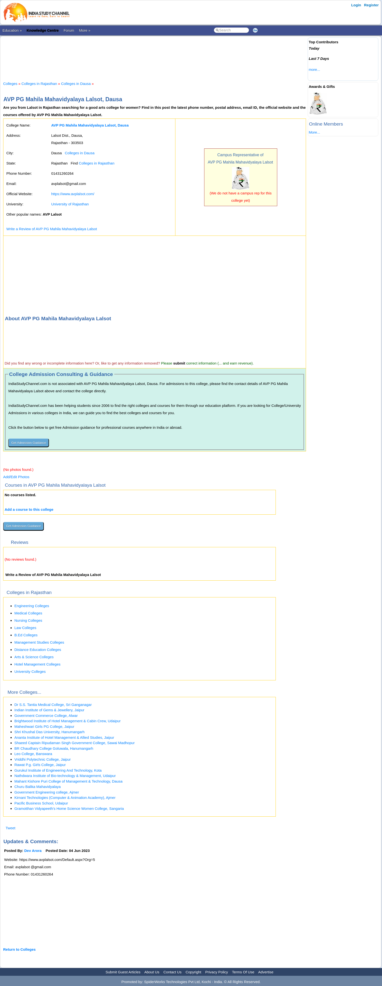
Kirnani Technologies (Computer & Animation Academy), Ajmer (64, 797)
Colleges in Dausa (76, 84)
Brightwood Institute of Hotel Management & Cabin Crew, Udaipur (67, 721)
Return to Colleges (19, 949)
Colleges (10, 84)
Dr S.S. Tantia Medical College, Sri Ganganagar (53, 705)
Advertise (266, 972)
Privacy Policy (216, 972)
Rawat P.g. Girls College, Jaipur (40, 765)
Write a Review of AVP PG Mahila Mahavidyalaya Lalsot (51, 229)
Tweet (10, 828)
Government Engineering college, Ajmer (46, 792)
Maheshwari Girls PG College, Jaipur (44, 726)
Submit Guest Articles (122, 972)
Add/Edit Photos (16, 477)
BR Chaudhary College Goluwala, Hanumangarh (53, 748)
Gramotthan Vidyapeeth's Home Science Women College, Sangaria (69, 808)
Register (371, 5)
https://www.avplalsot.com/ (72, 194)
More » (84, 30)
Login (356, 5)
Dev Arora (33, 851)
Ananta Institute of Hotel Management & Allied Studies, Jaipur (64, 737)
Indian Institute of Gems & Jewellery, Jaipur (49, 710)
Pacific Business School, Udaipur (41, 803)
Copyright (193, 972)
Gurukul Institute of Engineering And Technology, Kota (58, 770)
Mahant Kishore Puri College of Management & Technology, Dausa (68, 781)
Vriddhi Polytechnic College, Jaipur (42, 759)
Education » (12, 30)
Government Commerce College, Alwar (46, 715)
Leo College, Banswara (33, 754)
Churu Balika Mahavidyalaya (37, 787)
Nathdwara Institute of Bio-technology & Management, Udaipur (65, 776)
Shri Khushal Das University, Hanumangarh (49, 732)
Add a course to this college (29, 509)
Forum (69, 30)
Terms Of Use (243, 972)
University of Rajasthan (70, 204)
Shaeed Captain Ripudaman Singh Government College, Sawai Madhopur (74, 743)
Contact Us (172, 972)
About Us (151, 972)
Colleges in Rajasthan (39, 84)
